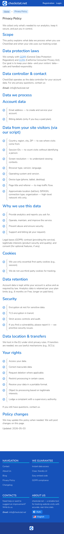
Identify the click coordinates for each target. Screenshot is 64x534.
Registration (48, 3)
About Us (7, 471)
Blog (5, 476)
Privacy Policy (9, 480)
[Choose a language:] (42, 517)
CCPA (22, 60)
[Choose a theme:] (38, 512)
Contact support (13, 434)
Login (58, 3)
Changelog (7, 485)
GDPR (23, 56)
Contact (6, 466)
